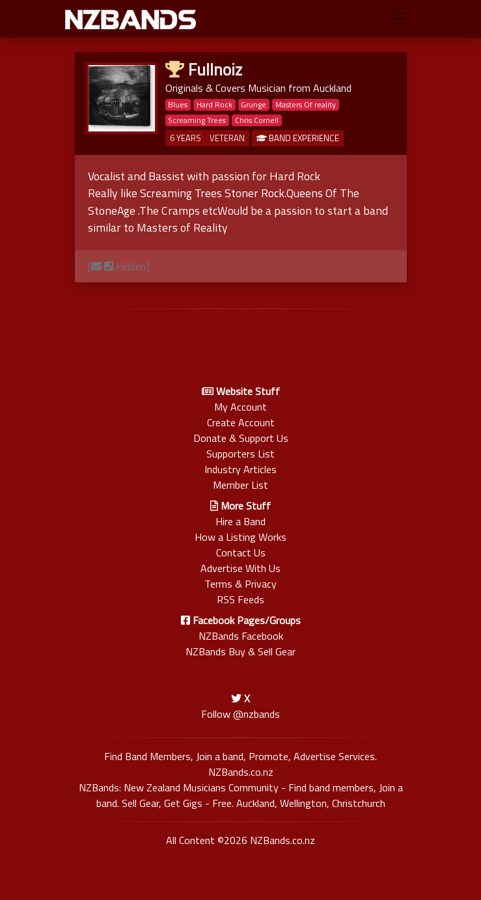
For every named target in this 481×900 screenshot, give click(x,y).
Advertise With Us (240, 568)
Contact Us (241, 552)
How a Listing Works (240, 537)
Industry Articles (240, 469)
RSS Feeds (240, 599)
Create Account (241, 422)
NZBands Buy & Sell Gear (240, 651)
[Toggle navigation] (398, 19)
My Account (240, 407)
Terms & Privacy (240, 584)
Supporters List (240, 453)
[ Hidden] (118, 266)
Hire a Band (240, 521)
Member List (240, 485)
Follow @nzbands (240, 714)
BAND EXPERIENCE (297, 137)
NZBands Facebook (241, 636)
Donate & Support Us (240, 438)
